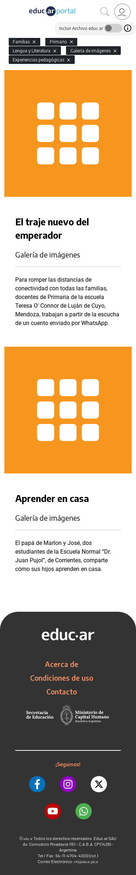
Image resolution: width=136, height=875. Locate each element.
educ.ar (28, 839)
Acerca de (61, 664)
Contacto (61, 691)
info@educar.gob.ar (86, 862)
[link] (122, 12)
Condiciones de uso (61, 677)
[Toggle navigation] (6, 4)
